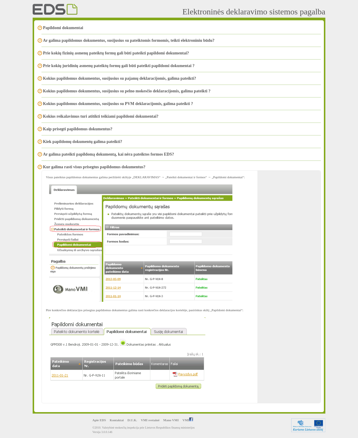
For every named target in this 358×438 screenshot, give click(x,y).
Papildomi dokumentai (63, 28)
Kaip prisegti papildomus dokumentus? (77, 129)
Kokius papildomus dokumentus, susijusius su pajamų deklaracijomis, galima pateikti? (119, 78)
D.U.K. (132, 420)
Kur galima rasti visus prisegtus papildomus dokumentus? (94, 167)
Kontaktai (117, 420)
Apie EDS (99, 420)
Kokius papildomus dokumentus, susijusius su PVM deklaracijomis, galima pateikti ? (118, 103)
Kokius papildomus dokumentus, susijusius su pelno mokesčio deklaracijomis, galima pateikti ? (126, 91)
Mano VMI (171, 420)
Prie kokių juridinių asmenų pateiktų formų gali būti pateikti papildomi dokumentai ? (118, 66)
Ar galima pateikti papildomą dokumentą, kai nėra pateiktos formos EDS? (108, 154)
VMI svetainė (150, 420)
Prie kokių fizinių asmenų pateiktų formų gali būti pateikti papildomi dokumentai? (116, 53)
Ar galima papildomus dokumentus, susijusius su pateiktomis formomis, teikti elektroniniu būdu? (128, 40)
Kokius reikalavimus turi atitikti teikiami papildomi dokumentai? (101, 116)
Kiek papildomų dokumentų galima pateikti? (82, 141)
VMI (187, 420)
